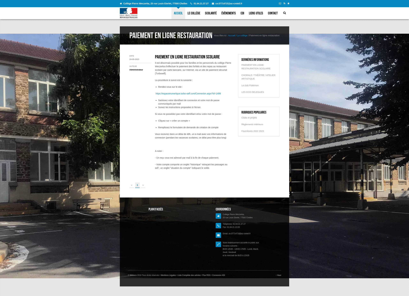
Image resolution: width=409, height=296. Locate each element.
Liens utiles (256, 13)
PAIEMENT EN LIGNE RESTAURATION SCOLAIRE (187, 56)
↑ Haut (278, 275)
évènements (228, 13)
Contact (273, 13)
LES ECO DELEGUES (252, 92)
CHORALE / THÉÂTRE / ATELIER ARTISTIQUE (258, 77)
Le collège (194, 13)
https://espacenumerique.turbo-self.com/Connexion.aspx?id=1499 (188, 93)
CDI (242, 13)
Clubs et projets (249, 117)
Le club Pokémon (250, 85)
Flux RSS (206, 275)
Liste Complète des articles (189, 275)
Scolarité (211, 13)
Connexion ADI (218, 275)
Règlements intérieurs (252, 124)
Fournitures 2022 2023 (252, 131)
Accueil (178, 13)
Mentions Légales (168, 275)
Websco (133, 275)
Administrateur (136, 70)
